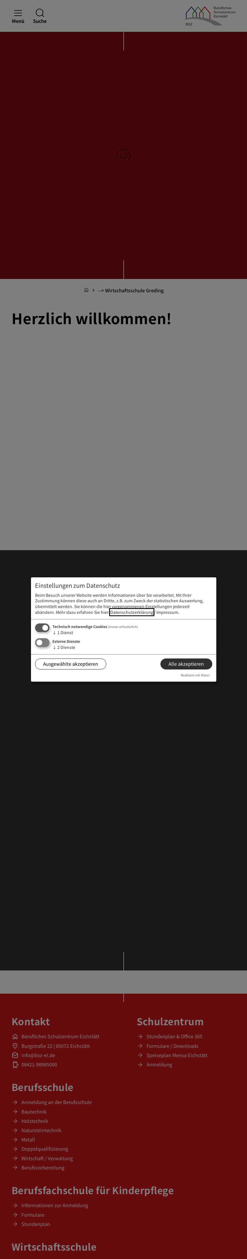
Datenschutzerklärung (131, 612)
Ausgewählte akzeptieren (70, 663)
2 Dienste (63, 647)
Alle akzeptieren (186, 663)
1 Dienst (62, 632)
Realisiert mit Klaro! (195, 675)
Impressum (167, 612)
